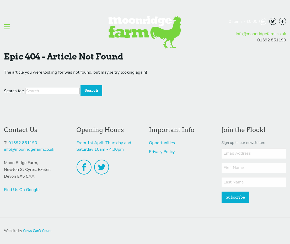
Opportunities (162, 143)
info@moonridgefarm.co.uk (261, 34)
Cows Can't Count (37, 230)
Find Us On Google (22, 190)
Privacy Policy (162, 152)
